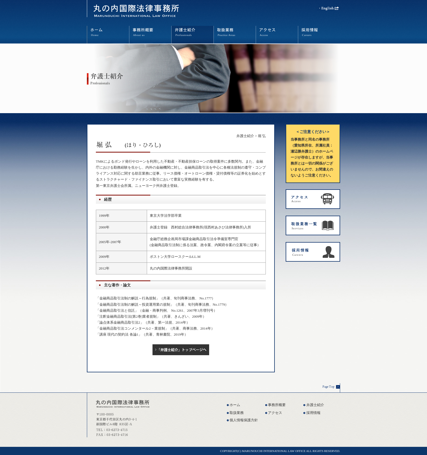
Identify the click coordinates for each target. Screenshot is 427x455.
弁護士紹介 (245, 136)
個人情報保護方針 (244, 420)
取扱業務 (237, 413)
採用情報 (313, 413)
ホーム (235, 405)
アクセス (275, 413)
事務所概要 (277, 405)
